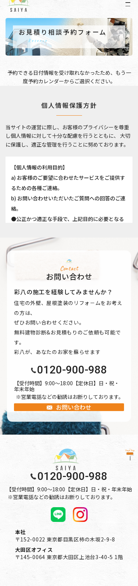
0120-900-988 (72, 370)
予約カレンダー (46, 81)
